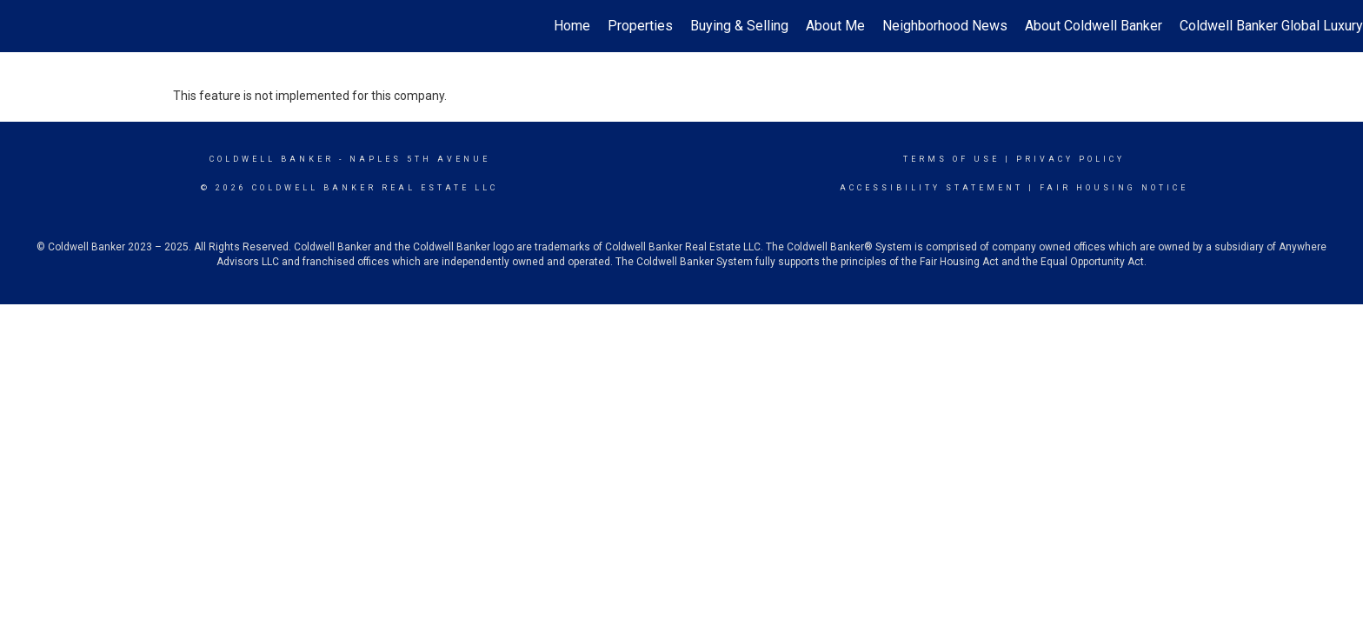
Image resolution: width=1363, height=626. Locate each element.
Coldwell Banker (271, 159)
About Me (835, 25)
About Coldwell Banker (1093, 25)
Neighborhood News (944, 25)
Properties (640, 25)
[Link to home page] (22, 26)
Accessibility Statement (931, 187)
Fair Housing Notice (1114, 187)
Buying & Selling (739, 25)
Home (572, 25)
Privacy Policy (1070, 159)
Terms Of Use (951, 159)
